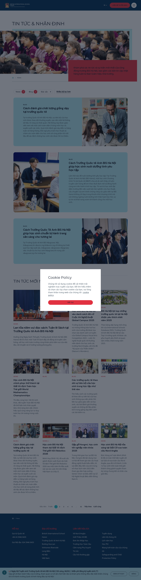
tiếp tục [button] (70, 302)
